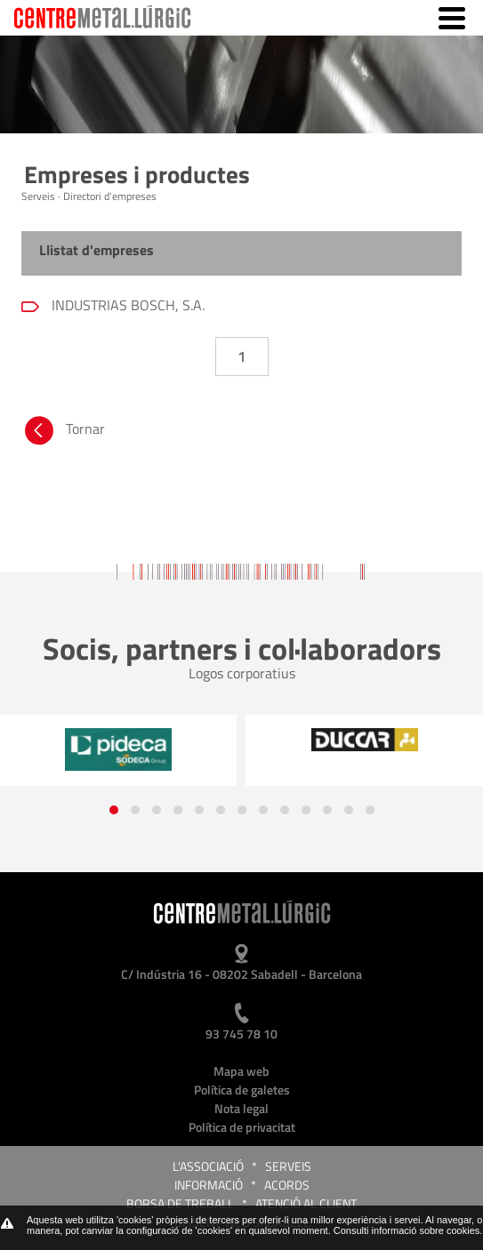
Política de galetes (242, 1089)
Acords (287, 1184)
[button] (114, 810)
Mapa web (241, 1071)
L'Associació (208, 1166)
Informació (208, 1184)
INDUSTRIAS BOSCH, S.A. (126, 305)
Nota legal (241, 1108)
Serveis (288, 1166)
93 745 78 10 (241, 1033)
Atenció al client (306, 1203)
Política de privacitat (242, 1127)
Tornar (63, 433)
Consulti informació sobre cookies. (408, 1230)
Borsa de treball (180, 1203)
